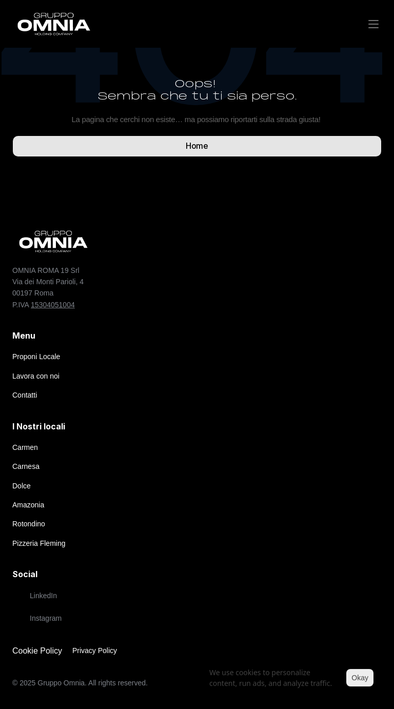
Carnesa (26, 466)
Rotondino (28, 524)
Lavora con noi (36, 376)
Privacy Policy (94, 650)
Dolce (21, 486)
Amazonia (28, 505)
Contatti (24, 395)
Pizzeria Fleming (38, 543)
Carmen (25, 447)
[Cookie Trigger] (37, 651)
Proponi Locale (36, 356)
